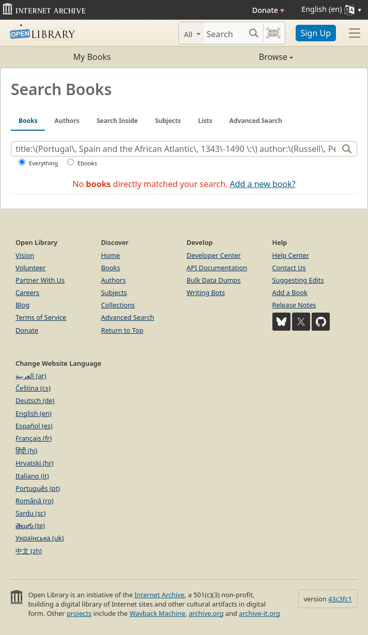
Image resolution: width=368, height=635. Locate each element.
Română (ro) (35, 500)
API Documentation (217, 267)
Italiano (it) (32, 476)
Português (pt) (38, 488)
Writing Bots (206, 292)
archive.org (206, 613)
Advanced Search (255, 120)
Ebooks (87, 163)
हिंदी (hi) (26, 450)
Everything (43, 163)
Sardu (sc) (30, 513)
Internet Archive (159, 594)
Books (28, 120)
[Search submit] (254, 33)
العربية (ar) (31, 375)
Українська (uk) (40, 538)
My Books (92, 57)
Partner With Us (40, 280)
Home (110, 255)
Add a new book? (263, 184)
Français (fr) (34, 438)
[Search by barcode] (273, 33)
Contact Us (289, 267)
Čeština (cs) (33, 388)
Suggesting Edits (298, 280)
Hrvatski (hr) (35, 463)
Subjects (168, 120)
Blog (22, 304)
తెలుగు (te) (30, 525)
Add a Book (290, 292)
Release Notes (294, 304)
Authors (67, 120)
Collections (118, 304)
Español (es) (34, 425)
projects (79, 613)
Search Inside (117, 120)
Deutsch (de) (35, 400)
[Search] (224, 33)
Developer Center (214, 255)
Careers (27, 292)
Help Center (291, 255)
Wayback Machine (157, 613)
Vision (25, 255)
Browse (238, 57)
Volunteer (31, 267)
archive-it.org (259, 613)
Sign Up (316, 33)
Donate (268, 10)
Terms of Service (41, 317)
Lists (205, 120)
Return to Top (122, 330)
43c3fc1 (340, 598)
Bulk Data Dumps (214, 280)
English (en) (34, 413)
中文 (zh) (29, 550)
